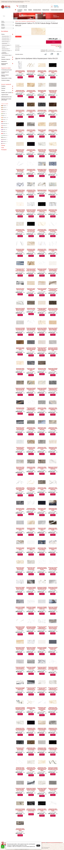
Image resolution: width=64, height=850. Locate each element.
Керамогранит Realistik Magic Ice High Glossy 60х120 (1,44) (53, 190)
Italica (57, 46)
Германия (4, 109)
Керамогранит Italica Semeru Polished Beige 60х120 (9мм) (41, 230)
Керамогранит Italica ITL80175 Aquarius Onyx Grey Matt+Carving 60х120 (31, 769)
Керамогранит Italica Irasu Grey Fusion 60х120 (42, 529)
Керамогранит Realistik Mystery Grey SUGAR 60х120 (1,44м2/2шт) (31, 648)
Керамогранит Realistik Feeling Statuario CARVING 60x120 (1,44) (42, 627)
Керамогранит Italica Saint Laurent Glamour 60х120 (52, 71)
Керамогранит (4, 43)
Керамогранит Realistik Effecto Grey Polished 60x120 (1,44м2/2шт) (20, 309)
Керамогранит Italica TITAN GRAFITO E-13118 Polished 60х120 (31, 190)
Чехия (4, 143)
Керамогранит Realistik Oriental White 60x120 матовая (53, 369)
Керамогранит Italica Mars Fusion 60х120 (31, 71)
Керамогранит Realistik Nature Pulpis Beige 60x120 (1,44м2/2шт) (53, 329)
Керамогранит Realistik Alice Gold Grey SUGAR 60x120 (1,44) (31, 588)
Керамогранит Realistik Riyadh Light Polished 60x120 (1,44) (42, 389)
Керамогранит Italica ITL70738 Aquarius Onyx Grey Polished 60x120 (20, 729)
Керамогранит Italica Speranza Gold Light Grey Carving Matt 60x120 (20, 468)
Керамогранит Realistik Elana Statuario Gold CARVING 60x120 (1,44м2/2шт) (20, 628)
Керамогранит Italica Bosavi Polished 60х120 (31, 509)
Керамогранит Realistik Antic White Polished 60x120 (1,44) (42, 269)
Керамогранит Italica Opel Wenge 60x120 (42, 369)
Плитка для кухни (5, 41)
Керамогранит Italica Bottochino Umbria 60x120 (31, 289)
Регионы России (45, 9)
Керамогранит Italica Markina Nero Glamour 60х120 (20, 111)
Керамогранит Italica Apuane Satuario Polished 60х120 (20, 170)
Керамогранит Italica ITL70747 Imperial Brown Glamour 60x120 (31, 748)
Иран (4, 115)
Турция (4, 133)
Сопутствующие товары (6, 55)
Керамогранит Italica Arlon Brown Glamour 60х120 (20, 130)
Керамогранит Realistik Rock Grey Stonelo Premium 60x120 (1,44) (20, 668)
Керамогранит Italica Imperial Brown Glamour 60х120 (31, 111)
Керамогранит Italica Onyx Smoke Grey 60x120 (31, 369)
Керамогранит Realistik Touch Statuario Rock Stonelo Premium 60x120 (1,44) (53, 668)
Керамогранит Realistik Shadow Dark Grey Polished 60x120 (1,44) (53, 389)
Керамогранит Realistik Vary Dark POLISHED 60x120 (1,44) (20, 688)
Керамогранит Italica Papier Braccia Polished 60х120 (31, 91)
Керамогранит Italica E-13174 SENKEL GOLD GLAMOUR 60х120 (42, 170)
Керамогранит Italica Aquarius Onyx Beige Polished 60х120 (53, 150)
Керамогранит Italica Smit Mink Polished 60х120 (53, 548)
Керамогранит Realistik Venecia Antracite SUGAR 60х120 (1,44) (31, 688)
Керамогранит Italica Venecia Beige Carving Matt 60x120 (52, 408)
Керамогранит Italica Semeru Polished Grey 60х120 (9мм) (52, 230)
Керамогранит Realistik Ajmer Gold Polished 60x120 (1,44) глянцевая (31, 269)
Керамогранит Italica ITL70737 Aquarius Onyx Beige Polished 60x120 (53, 708)
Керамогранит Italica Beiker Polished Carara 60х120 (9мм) (42, 250)
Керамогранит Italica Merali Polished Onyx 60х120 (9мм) (53, 210)
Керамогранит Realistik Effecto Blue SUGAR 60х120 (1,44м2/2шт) (53, 608)
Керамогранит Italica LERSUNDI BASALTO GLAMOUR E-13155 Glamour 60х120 (53, 171)
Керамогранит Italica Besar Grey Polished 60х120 (20, 509)
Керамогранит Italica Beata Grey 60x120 (20, 289)
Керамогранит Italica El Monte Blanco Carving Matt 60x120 (52, 468)
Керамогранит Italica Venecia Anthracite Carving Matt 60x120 (20, 428)
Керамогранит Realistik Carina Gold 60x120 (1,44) (42, 289)
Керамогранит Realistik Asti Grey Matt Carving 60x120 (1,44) (53, 588)
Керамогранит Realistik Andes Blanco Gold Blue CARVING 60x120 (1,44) (20, 708)
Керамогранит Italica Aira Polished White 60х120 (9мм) (20, 250)
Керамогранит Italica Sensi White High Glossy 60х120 (53, 809)
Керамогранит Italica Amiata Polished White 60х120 (52, 250)
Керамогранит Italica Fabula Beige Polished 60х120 (42, 71)
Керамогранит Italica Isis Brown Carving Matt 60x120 (42, 468)
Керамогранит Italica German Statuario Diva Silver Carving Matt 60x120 (20, 489)
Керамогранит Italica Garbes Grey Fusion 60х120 (20, 529)
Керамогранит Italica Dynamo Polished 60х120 (42, 130)
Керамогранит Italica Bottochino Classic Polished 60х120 (20, 150)
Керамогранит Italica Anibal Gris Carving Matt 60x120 (42, 448)
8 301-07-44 (23, 7)
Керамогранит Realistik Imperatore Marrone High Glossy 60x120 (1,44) (53, 309)
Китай (4, 121)
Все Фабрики (4, 31)
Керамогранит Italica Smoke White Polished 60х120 (31, 170)
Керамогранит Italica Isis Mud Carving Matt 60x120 (31, 468)
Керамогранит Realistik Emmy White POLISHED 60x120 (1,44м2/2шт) (31, 627)
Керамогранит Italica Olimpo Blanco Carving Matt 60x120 (52, 488)
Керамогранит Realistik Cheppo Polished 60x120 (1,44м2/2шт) (20, 809)
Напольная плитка (5, 37)
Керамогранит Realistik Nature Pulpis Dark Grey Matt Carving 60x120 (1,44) (31, 349)
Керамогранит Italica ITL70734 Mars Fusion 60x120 (31, 708)
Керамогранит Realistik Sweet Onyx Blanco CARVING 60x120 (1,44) (42, 668)
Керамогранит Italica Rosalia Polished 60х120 (20, 91)
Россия (4, 129)
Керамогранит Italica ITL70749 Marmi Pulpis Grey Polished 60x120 (42, 748)
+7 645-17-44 (22, 5)
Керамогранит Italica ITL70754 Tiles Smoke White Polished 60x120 (20, 768)
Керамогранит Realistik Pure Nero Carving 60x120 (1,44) (53, 648)
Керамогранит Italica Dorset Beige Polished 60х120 (53, 130)
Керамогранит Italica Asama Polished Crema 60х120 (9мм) (20, 230)
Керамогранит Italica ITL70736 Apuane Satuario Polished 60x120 (42, 709)
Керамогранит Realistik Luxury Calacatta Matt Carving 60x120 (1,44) (31, 329)
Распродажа (4, 149)
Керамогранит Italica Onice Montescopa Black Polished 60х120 (31, 809)
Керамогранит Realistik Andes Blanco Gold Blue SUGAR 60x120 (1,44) (42, 588)
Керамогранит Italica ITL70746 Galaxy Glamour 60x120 (20, 748)
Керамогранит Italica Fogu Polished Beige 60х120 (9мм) (31, 250)
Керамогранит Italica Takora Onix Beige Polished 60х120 (20, 568)
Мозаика (3, 46)
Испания (4, 117)
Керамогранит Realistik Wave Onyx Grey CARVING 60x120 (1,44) (53, 688)
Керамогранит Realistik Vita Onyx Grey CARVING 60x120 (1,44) (42, 688)
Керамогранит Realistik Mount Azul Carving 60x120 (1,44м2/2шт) (53, 627)
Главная (16, 21)
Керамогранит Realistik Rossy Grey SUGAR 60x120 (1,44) (31, 668)
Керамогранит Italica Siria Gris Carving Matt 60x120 (42, 408)
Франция (4, 139)
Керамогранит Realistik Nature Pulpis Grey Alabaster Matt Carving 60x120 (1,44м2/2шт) (42, 349)
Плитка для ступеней (6, 50)
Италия (4, 119)
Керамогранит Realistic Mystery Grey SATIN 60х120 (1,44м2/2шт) (20, 588)
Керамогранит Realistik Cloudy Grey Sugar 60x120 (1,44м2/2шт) (20, 789)
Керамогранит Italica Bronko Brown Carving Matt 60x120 (52, 428)
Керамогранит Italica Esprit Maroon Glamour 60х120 (52, 111)
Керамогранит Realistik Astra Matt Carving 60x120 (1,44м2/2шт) (53, 269)
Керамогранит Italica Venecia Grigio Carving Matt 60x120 (31, 428)
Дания (4, 111)
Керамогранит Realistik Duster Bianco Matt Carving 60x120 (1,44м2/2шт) (42, 790)
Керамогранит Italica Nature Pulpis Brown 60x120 (20, 348)
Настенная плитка (8, 17)
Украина (4, 137)
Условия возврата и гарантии (57, 9)
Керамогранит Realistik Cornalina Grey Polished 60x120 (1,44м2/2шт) (31, 789)
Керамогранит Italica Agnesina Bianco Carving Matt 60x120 (20, 448)
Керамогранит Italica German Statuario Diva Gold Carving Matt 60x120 (31, 489)
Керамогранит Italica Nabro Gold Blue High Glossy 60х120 (42, 548)
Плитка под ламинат (6, 45)
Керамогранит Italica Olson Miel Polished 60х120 (42, 91)
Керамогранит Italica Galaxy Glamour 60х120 (42, 111)
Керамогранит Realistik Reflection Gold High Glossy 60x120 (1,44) (20, 389)
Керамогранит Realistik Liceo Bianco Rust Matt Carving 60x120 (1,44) (20, 329)
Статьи (25, 9)
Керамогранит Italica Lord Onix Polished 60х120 (20, 548)
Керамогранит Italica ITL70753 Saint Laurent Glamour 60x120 (52, 748)
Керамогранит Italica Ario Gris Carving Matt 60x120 (42, 488)
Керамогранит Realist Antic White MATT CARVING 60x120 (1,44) (31, 408)
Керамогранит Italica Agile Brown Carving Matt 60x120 (31, 448)
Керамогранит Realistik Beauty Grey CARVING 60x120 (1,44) (20, 608)
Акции (2, 147)
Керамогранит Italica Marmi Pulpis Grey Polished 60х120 (53, 91)
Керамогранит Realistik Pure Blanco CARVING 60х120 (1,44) (42, 648)
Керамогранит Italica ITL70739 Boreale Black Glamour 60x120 (31, 729)
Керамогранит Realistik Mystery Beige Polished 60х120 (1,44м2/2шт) (20, 210)
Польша (4, 125)
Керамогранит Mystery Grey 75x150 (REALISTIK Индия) (20, 71)
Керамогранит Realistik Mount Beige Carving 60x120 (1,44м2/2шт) (20, 648)
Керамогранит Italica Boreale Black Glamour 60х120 (31, 150)
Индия (4, 113)
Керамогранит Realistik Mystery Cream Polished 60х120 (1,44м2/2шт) (42, 329)
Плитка (19, 21)
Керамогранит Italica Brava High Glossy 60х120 (42, 509)
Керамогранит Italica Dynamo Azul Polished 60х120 (31, 130)
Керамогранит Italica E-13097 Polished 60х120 (42, 190)
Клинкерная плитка (5, 39)
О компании (20, 9)
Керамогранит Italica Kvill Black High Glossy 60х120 (52, 529)
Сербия (4, 131)
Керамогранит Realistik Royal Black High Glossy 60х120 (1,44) (42, 210)
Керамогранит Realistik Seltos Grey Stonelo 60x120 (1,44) (53, 789)
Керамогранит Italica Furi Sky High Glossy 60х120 (53, 509)
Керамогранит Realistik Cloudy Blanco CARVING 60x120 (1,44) (42, 608)
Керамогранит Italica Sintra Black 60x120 (20, 408)
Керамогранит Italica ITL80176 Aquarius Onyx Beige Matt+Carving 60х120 (42, 769)
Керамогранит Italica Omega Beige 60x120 (20, 369)
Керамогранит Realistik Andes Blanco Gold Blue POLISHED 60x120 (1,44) (53, 768)
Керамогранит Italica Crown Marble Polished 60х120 (20, 829)
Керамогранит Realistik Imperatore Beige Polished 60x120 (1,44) (42, 309)
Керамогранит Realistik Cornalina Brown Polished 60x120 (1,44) (53, 289)
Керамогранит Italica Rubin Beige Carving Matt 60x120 (53, 448)
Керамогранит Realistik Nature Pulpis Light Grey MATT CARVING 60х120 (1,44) (53, 349)
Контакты (19, 11)
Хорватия (4, 141)
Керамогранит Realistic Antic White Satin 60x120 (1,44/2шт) (42, 568)
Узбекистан (5, 135)
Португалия (5, 127)
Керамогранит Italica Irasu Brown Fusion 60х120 (31, 529)
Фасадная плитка (5, 48)
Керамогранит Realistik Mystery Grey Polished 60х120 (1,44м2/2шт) (31, 210)
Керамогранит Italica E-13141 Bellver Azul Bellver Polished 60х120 (20, 269)
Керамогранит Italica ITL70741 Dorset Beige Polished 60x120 (42, 729)
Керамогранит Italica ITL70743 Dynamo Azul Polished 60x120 (52, 729)
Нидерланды (5, 123)
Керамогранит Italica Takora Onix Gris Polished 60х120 (31, 568)
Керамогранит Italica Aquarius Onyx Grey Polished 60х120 (42, 150)
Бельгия (4, 107)
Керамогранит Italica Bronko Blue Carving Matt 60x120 (42, 428)
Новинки (30, 9)
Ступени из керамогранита (4, 53)
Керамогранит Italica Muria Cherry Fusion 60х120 (31, 548)
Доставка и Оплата (37, 9)
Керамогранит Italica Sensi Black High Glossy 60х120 (42, 809)
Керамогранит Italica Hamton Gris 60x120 (31, 309)
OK (38, 845)
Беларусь (4, 105)
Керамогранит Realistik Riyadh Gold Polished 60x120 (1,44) (31, 389)
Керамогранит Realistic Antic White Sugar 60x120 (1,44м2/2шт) (53, 568)
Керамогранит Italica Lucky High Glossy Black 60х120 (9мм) (31, 230)
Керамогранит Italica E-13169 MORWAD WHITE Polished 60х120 (20, 190)
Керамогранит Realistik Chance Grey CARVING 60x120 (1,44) (31, 608)
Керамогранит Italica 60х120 (30, 21)
